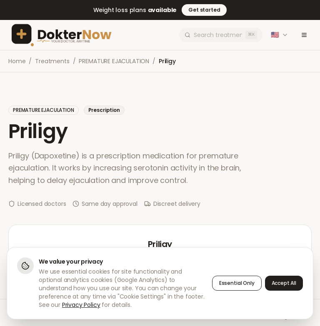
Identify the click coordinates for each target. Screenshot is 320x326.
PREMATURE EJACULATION (114, 61)
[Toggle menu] (304, 34)
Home (16, 61)
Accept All (284, 282)
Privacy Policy (81, 305)
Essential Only (237, 282)
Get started (204, 9)
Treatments (52, 61)
